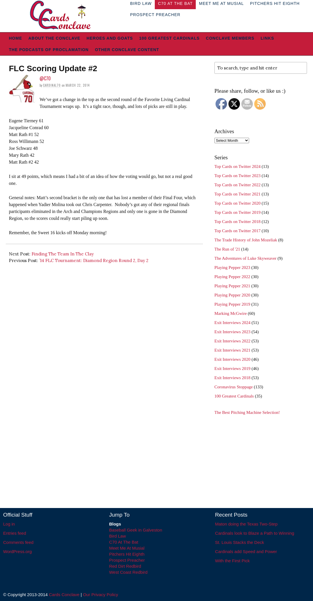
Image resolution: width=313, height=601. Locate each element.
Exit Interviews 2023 (232, 331)
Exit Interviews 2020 (232, 359)
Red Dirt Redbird (125, 566)
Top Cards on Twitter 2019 (237, 212)
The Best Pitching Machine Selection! (247, 412)
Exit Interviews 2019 (232, 368)
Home (15, 38)
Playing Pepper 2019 (232, 304)
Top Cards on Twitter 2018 (237, 221)
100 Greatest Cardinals (169, 38)
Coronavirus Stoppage (233, 387)
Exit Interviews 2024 (232, 322)
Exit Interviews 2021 (232, 350)
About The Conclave (54, 38)
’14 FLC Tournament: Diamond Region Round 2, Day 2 (93, 260)
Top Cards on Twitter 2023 (237, 175)
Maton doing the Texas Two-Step (246, 523)
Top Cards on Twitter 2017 (237, 230)
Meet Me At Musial (126, 548)
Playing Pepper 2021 (232, 286)
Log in (9, 523)
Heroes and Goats (110, 38)
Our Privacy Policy (100, 594)
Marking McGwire (230, 313)
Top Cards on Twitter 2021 (237, 194)
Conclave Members (230, 38)
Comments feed (18, 542)
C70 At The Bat (123, 542)
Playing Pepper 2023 (232, 267)
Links (267, 38)
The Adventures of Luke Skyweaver (245, 258)
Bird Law (117, 536)
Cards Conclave (64, 594)
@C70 (45, 78)
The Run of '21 (227, 249)
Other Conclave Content (127, 49)
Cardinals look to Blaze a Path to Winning (254, 533)
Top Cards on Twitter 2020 (237, 203)
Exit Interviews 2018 (232, 377)
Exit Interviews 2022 (232, 341)
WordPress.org (17, 551)
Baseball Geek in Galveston (135, 530)
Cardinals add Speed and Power (246, 551)
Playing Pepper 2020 (232, 295)
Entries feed (14, 533)
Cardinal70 (52, 85)
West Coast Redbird (128, 572)
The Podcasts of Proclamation (49, 49)
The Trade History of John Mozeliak (245, 240)
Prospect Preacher (155, 14)
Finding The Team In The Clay (63, 254)
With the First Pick (232, 560)
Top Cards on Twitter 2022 (237, 185)
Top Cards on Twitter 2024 (237, 166)
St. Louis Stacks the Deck (239, 542)
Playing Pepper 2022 (232, 276)
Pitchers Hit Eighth (126, 554)
